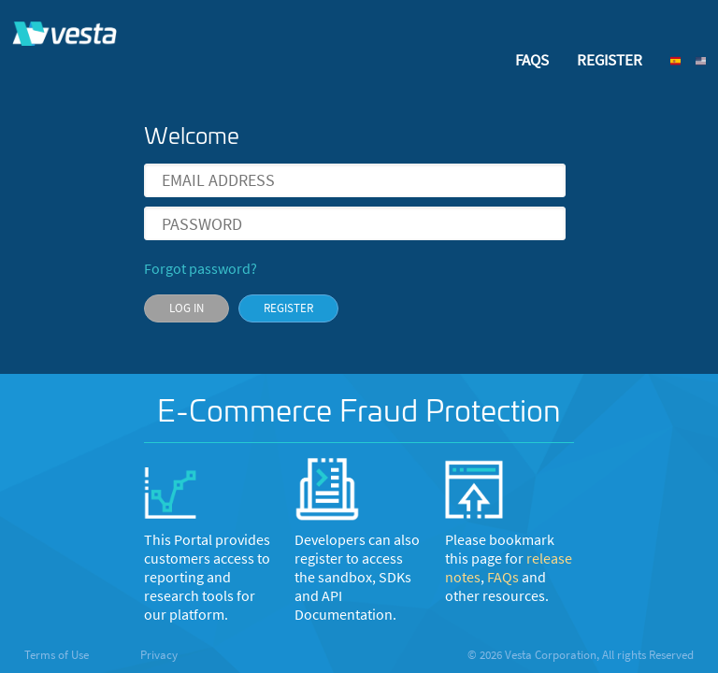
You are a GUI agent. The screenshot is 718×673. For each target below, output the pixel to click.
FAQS (532, 60)
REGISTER (609, 60)
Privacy (159, 655)
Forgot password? (200, 269)
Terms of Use (58, 655)
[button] (681, 61)
